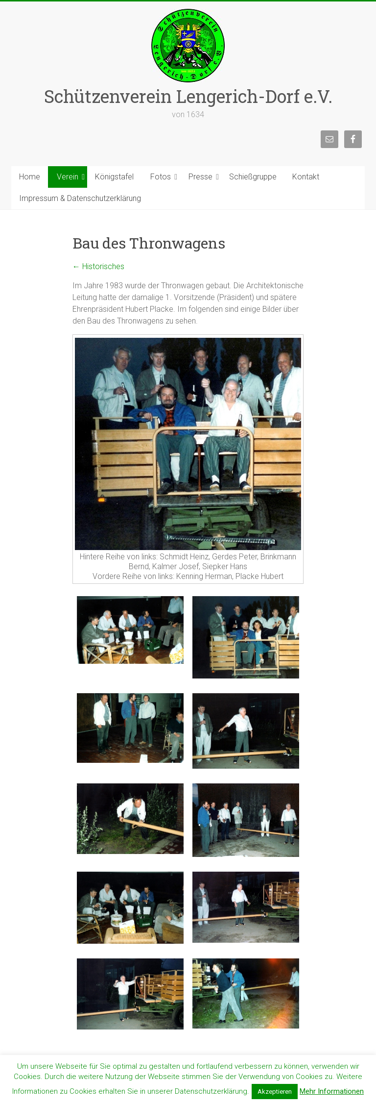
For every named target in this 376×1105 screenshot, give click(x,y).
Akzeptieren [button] (275, 1091)
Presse (200, 176)
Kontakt (305, 176)
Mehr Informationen (332, 1091)
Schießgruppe (253, 176)
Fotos (160, 176)
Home (29, 176)
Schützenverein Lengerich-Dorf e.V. (188, 96)
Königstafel (114, 176)
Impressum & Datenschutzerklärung (80, 198)
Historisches (98, 266)
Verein (67, 176)
